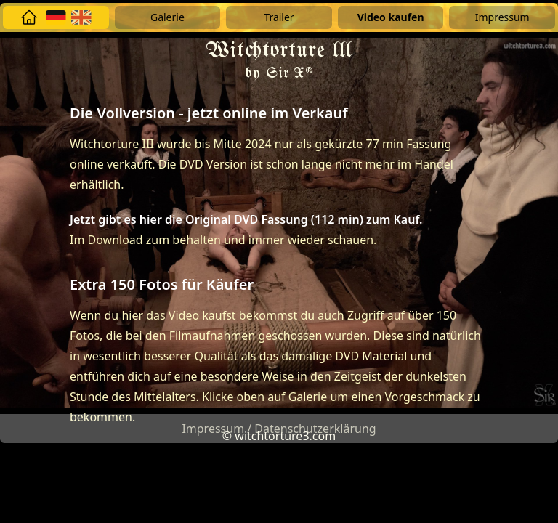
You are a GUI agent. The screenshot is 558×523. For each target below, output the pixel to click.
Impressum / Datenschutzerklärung (279, 429)
